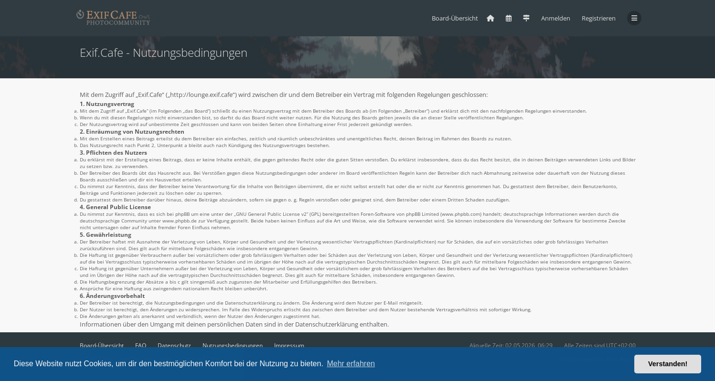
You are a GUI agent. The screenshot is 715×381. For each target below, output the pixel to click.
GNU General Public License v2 (271, 214)
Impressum (289, 345)
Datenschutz (174, 345)
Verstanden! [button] (667, 364)
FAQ (140, 345)
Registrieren (599, 18)
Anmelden (555, 18)
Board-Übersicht (102, 345)
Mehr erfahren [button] (351, 364)
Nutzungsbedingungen (233, 345)
